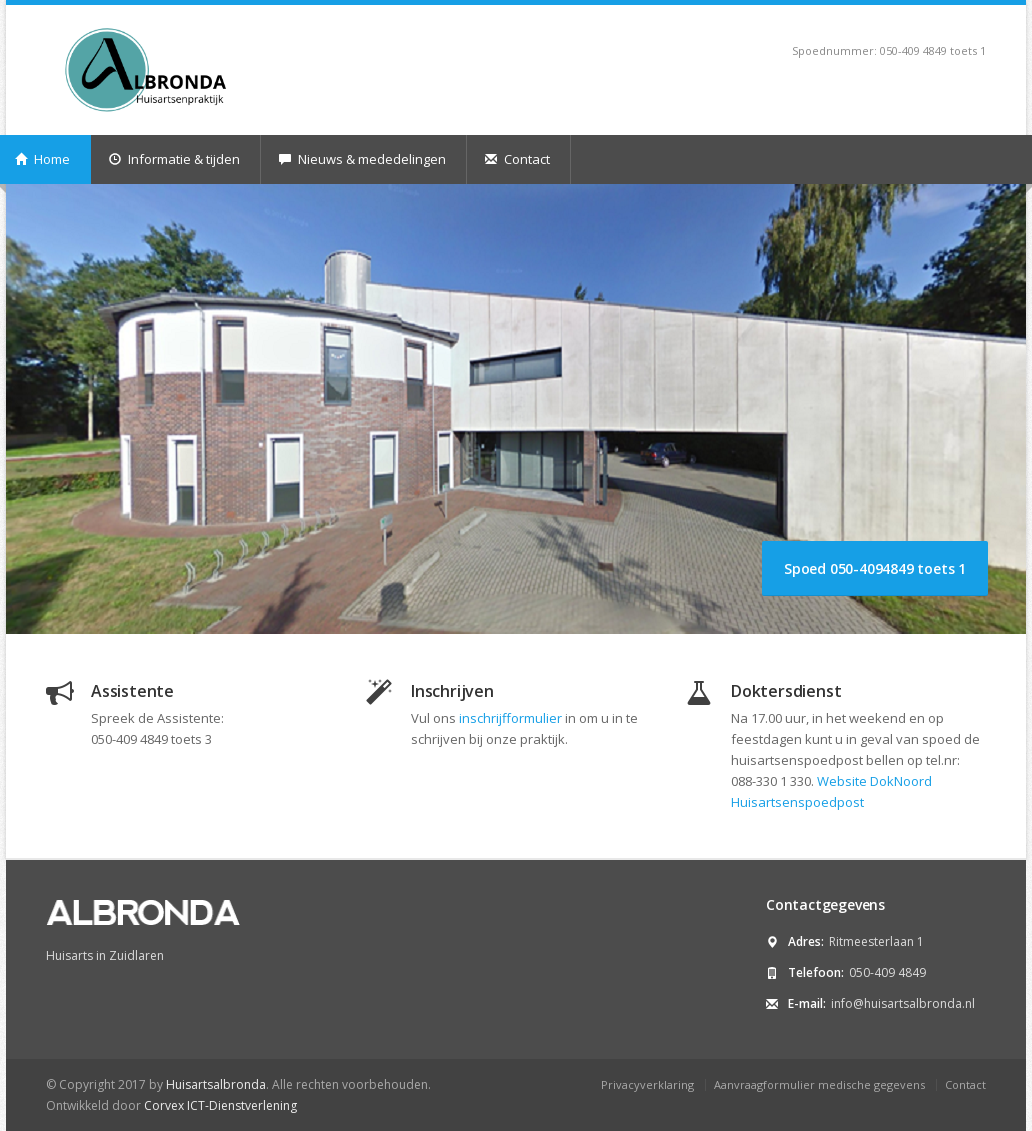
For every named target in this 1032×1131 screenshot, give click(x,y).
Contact (517, 159)
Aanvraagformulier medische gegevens (819, 1084)
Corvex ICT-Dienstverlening (220, 1105)
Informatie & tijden (174, 159)
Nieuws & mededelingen (362, 159)
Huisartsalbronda (216, 1084)
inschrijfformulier (510, 718)
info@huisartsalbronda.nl (903, 1003)
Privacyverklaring (647, 1084)
